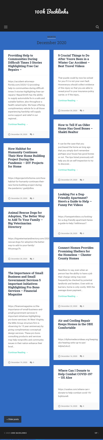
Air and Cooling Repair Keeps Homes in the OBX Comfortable (75, 324)
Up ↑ (97, 433)
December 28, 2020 (69, 233)
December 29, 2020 (69, 180)
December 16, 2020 (69, 356)
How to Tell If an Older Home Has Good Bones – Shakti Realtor (75, 128)
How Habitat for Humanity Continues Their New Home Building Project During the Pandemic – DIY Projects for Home (26, 157)
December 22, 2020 (69, 306)
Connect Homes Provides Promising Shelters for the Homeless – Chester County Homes (75, 253)
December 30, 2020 (19, 134)
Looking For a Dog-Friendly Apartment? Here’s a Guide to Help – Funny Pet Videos (75, 199)
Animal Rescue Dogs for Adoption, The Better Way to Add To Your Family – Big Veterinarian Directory (26, 220)
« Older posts (13, 419)
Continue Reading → (18, 124)
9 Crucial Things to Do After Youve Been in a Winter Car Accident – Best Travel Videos (74, 60)
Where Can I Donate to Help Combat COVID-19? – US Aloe (75, 373)
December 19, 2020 (19, 362)
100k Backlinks (52, 11)
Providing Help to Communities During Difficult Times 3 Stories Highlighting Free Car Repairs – (25, 62)
